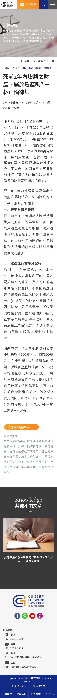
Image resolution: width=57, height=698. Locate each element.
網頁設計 (17, 686)
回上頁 (50, 61)
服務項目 (21, 694)
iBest (27, 686)
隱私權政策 (39, 686)
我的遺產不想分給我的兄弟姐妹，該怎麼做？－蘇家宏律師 (28, 559)
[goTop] (50, 694)
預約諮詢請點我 (18, 427)
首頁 (25, 61)
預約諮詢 (31, 4)
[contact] (36, 694)
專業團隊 (7, 694)
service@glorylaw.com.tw (20, 666)
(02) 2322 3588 (13, 638)
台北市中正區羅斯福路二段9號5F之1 (25, 657)
